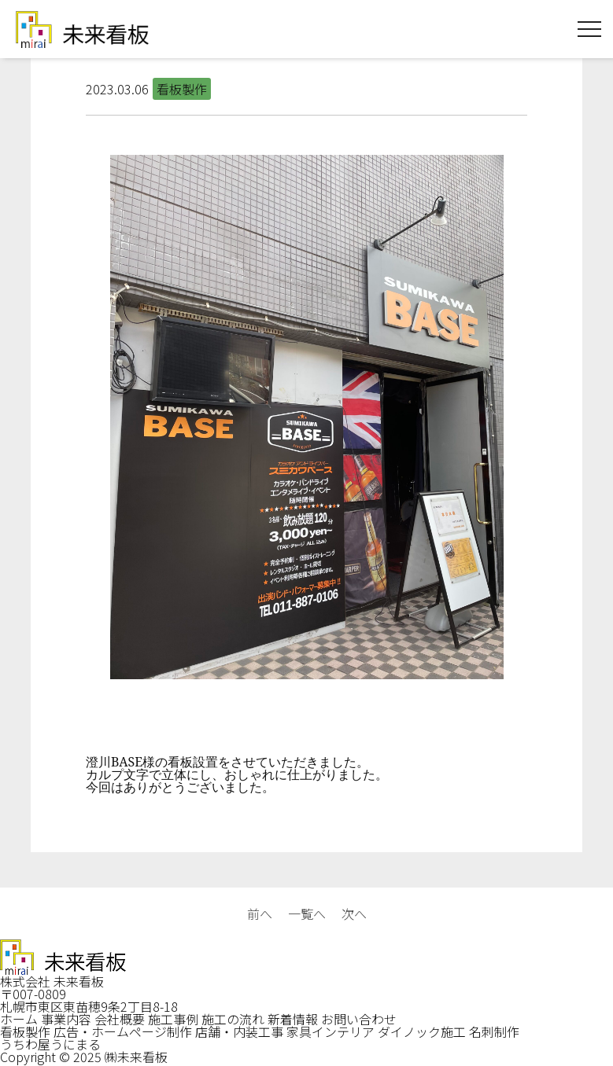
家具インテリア (330, 1031)
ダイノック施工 (422, 1031)
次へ (354, 913)
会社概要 (119, 1018)
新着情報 (293, 1018)
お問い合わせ (359, 1018)
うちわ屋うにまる (50, 1044)
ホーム (19, 1018)
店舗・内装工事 (239, 1031)
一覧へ (307, 913)
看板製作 (25, 1031)
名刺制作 (494, 1031)
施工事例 (173, 1018)
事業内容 (66, 1018)
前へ (259, 913)
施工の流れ (232, 1018)
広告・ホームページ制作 (123, 1031)
